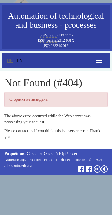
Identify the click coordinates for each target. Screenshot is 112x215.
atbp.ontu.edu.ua (18, 165)
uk (10, 61)
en (20, 61)
